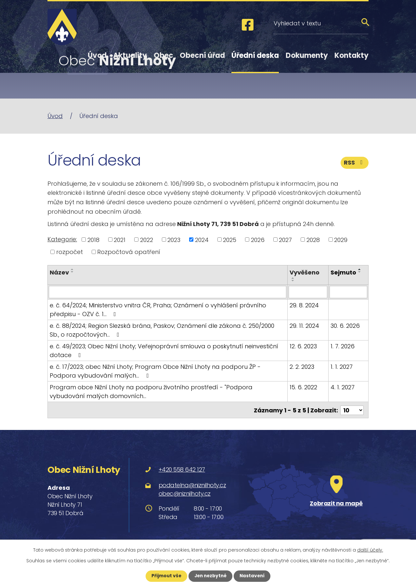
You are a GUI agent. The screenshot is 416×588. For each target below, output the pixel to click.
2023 (173, 239)
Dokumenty (307, 55)
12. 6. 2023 (303, 346)
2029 (340, 239)
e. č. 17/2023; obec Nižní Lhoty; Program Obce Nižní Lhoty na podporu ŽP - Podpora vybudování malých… (155, 371)
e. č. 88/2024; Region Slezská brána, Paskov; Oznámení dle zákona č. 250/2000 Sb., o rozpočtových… (167, 330)
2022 (146, 239)
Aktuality (130, 55)
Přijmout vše (165, 576)
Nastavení (253, 576)
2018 (93, 239)
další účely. (370, 550)
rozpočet (69, 252)
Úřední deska (255, 55)
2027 (285, 239)
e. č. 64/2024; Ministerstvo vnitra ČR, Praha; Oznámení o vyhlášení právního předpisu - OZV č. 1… (158, 309)
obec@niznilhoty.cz (185, 493)
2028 (313, 239)
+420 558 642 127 (182, 469)
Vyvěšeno (304, 272)
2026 (258, 239)
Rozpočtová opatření (128, 252)
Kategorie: (62, 239)
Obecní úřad (202, 55)
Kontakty (351, 55)
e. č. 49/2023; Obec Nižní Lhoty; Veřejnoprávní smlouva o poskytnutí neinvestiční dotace (164, 350)
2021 (119, 239)
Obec (163, 55)
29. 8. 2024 (304, 305)
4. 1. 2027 (343, 387)
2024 (202, 239)
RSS (354, 163)
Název (59, 272)
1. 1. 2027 (342, 367)
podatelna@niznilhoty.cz (192, 484)
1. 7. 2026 (343, 346)
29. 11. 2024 (304, 326)
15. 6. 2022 (303, 387)
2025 (229, 239)
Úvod (97, 55)
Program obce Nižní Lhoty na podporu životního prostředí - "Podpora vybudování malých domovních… (151, 391)
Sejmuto (343, 272)
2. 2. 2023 (302, 367)
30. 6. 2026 (345, 326)
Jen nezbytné (210, 576)
